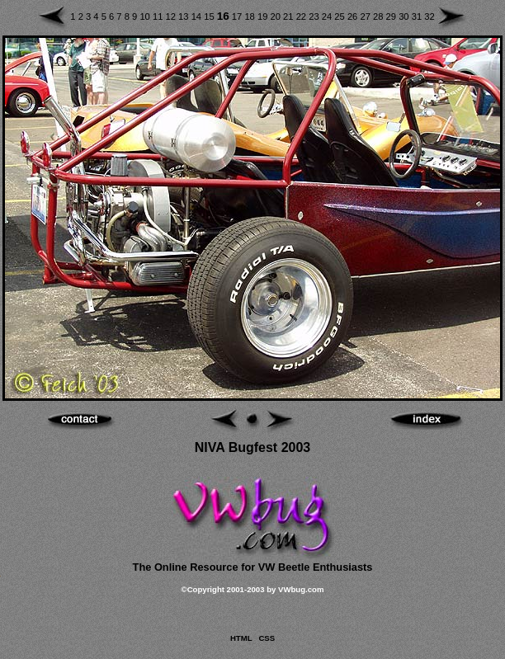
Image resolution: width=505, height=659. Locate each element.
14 (198, 16)
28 (379, 16)
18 (250, 16)
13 (184, 16)
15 (210, 16)
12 (172, 16)
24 (328, 16)
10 (146, 16)
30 (405, 16)
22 (302, 16)
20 (277, 16)
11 (159, 16)
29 (392, 16)
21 (289, 16)
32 (429, 16)
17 (238, 16)
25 (340, 16)
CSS (266, 638)
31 (418, 16)
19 (264, 16)
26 (354, 16)
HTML (241, 638)
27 (366, 16)
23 (315, 16)
